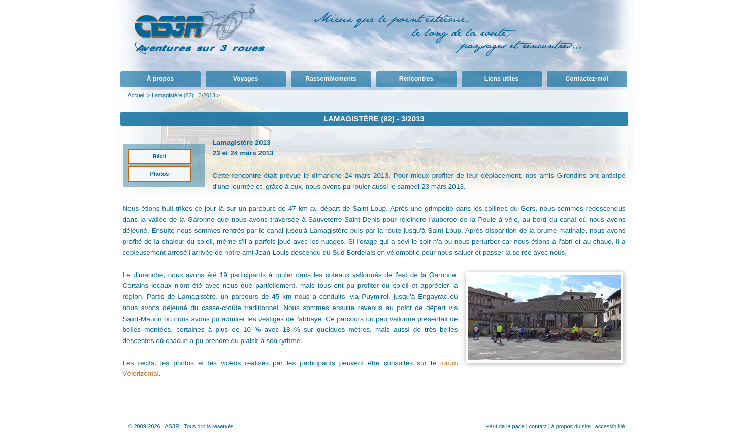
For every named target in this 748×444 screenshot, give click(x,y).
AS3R (172, 426)
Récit (160, 156)
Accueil (137, 95)
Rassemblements (330, 78)
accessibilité (610, 426)
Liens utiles (501, 78)
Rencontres (416, 78)
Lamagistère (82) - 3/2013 (183, 95)
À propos (160, 78)
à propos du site (571, 426)
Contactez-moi (586, 78)
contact (538, 426)
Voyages (245, 78)
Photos (159, 173)
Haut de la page (505, 426)
